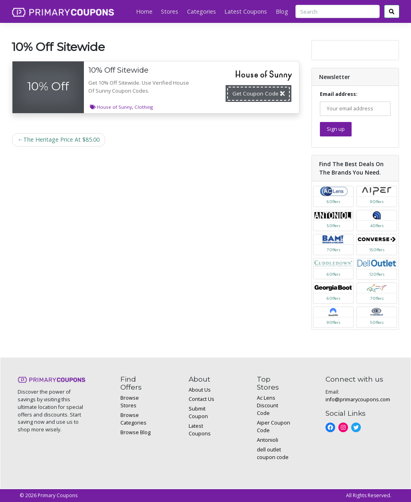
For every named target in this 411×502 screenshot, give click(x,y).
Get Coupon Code (258, 93)
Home (144, 11)
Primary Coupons (57, 495)
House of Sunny (114, 107)
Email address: (355, 103)
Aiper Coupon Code (273, 426)
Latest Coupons (245, 11)
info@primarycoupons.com (358, 399)
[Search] (337, 11)
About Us (200, 389)
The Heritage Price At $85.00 (61, 139)
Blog (282, 11)
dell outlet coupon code (273, 453)
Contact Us (201, 399)
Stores (169, 11)
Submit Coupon (198, 412)
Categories (201, 11)
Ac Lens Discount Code (267, 405)
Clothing (143, 107)
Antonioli (267, 440)
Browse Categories (133, 419)
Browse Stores (129, 401)
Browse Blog (135, 432)
